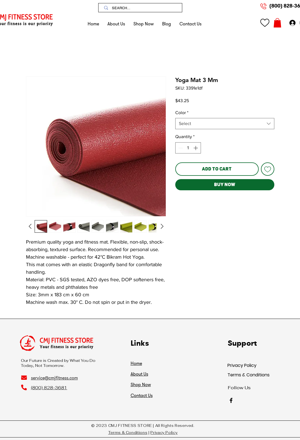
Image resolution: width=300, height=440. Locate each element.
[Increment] (196, 148)
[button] (143, 24)
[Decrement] (180, 148)
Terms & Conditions (248, 375)
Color (181, 112)
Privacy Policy (241, 365)
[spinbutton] (188, 148)
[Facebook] (231, 400)
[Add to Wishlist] (267, 169)
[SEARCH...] (141, 8)
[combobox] (224, 123)
